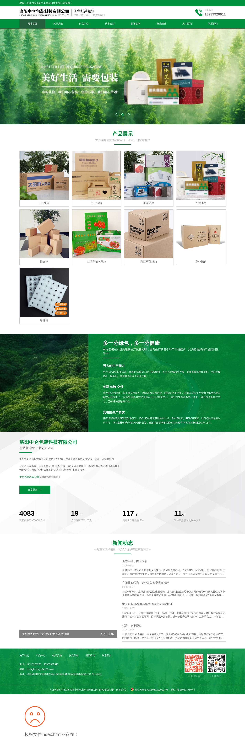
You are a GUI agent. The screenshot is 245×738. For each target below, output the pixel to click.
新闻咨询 (135, 23)
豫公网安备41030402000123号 (151, 689)
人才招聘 (187, 23)
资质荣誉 (161, 23)
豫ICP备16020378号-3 (183, 689)
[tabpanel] (122, 76)
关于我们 (58, 23)
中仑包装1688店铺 (29, 476)
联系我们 (213, 23)
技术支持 (110, 23)
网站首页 (32, 23)
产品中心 (84, 23)
